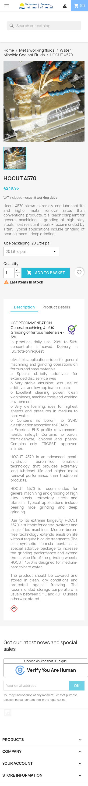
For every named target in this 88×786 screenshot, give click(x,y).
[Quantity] (9, 273)
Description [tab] (24, 307)
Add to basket (45, 273)
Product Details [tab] (56, 307)
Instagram (7, 712)
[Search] (44, 25)
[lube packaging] (31, 251)
